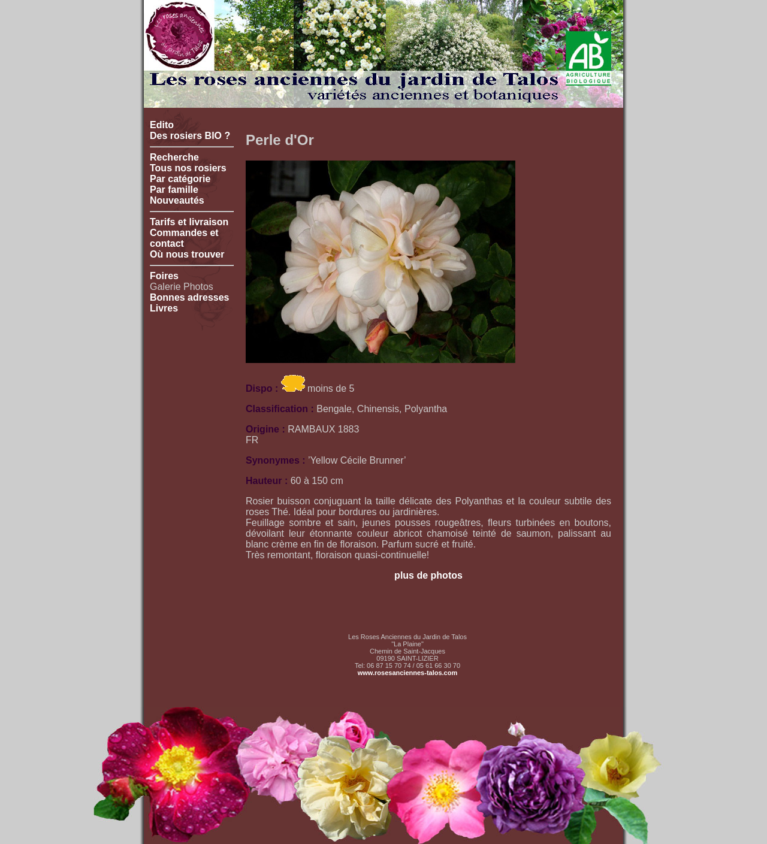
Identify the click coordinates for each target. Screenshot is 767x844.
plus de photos (428, 575)
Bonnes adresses (190, 297)
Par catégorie (180, 179)
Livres (164, 308)
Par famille (174, 189)
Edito (162, 125)
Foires (164, 276)
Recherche (174, 157)
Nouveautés (177, 200)
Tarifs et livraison (189, 222)
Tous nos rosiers (188, 168)
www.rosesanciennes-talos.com (407, 672)
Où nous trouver (187, 254)
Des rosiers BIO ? (190, 136)
